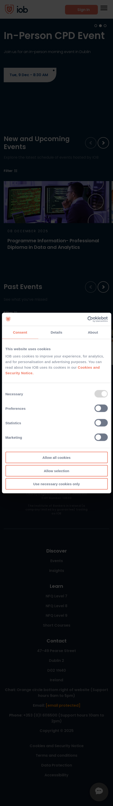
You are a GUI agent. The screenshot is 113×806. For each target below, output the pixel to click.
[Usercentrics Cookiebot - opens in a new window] (87, 319)
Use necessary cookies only (56, 484)
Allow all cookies (56, 458)
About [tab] (93, 332)
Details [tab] (56, 332)
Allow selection (56, 471)
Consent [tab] (20, 332)
